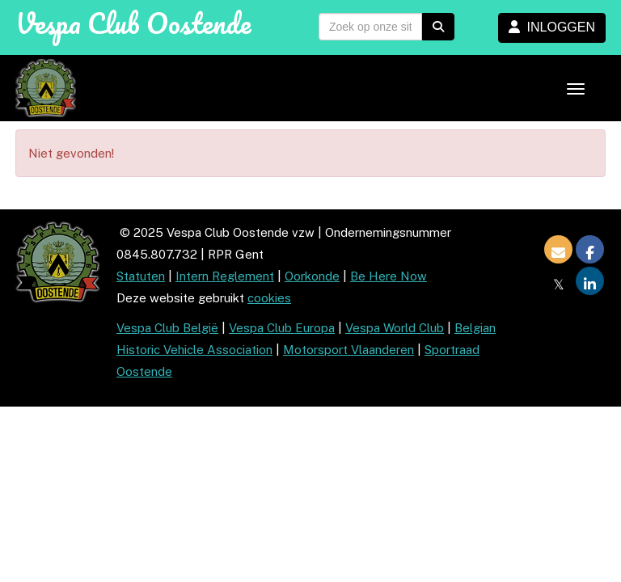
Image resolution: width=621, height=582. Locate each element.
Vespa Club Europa (282, 328)
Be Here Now (388, 276)
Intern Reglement (224, 276)
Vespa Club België (167, 328)
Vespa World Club (394, 328)
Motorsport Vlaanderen (348, 349)
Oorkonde (312, 276)
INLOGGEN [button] (552, 27)
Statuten (140, 276)
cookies (269, 298)
